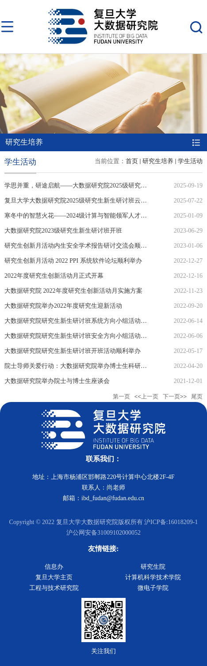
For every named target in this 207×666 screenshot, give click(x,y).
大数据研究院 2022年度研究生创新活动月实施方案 (73, 290)
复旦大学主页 (54, 577)
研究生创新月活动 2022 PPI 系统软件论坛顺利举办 (73, 260)
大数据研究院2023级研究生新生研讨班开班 (63, 230)
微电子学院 (153, 588)
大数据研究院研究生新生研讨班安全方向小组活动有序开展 (84, 336)
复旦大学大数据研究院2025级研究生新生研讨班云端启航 (81, 200)
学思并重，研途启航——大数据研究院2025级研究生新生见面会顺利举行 (103, 185)
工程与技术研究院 (54, 588)
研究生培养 (157, 161)
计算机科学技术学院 (153, 577)
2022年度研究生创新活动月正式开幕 (54, 275)
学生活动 (190, 161)
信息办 (54, 566)
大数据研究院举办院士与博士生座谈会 (57, 381)
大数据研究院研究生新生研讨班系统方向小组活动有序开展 (84, 321)
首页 (132, 161)
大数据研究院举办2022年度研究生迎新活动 (63, 305)
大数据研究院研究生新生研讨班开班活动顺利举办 (72, 351)
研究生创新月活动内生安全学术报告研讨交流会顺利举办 (81, 245)
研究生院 (153, 566)
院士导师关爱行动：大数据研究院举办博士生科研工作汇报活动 (91, 366)
